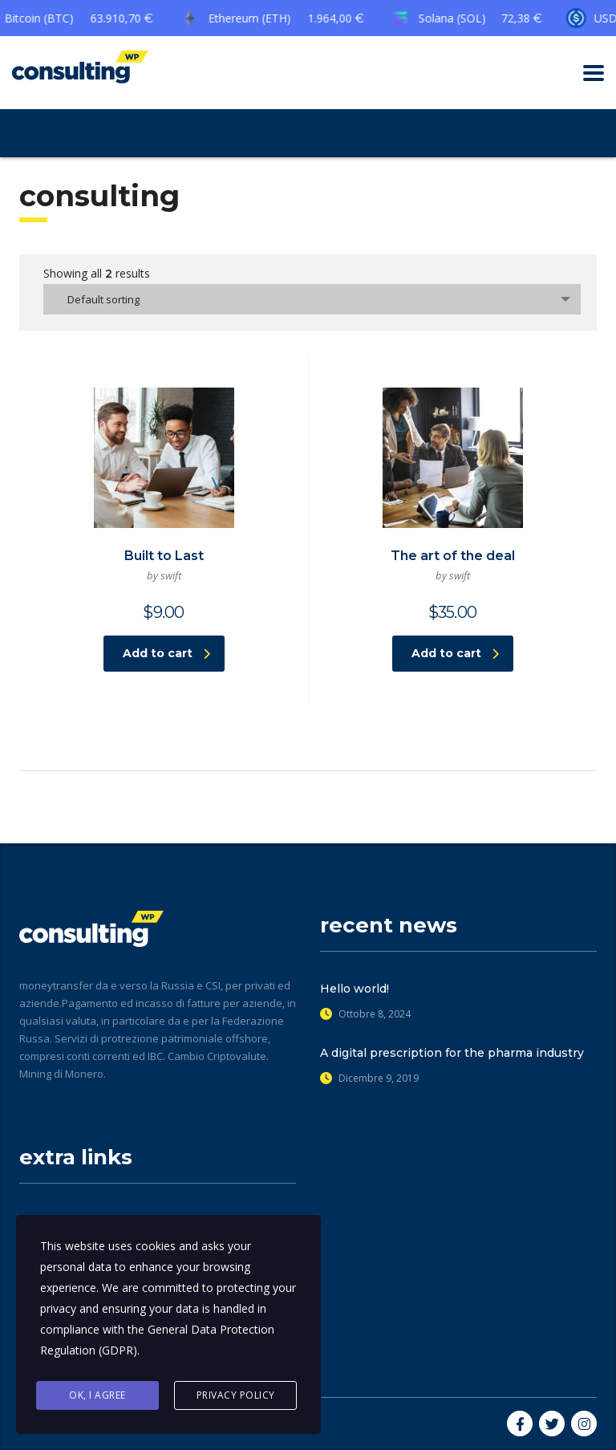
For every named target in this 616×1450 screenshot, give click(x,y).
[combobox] (312, 299)
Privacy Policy (236, 1395)
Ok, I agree (97, 1395)
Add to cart (166, 653)
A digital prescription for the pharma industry (452, 1053)
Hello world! (354, 988)
